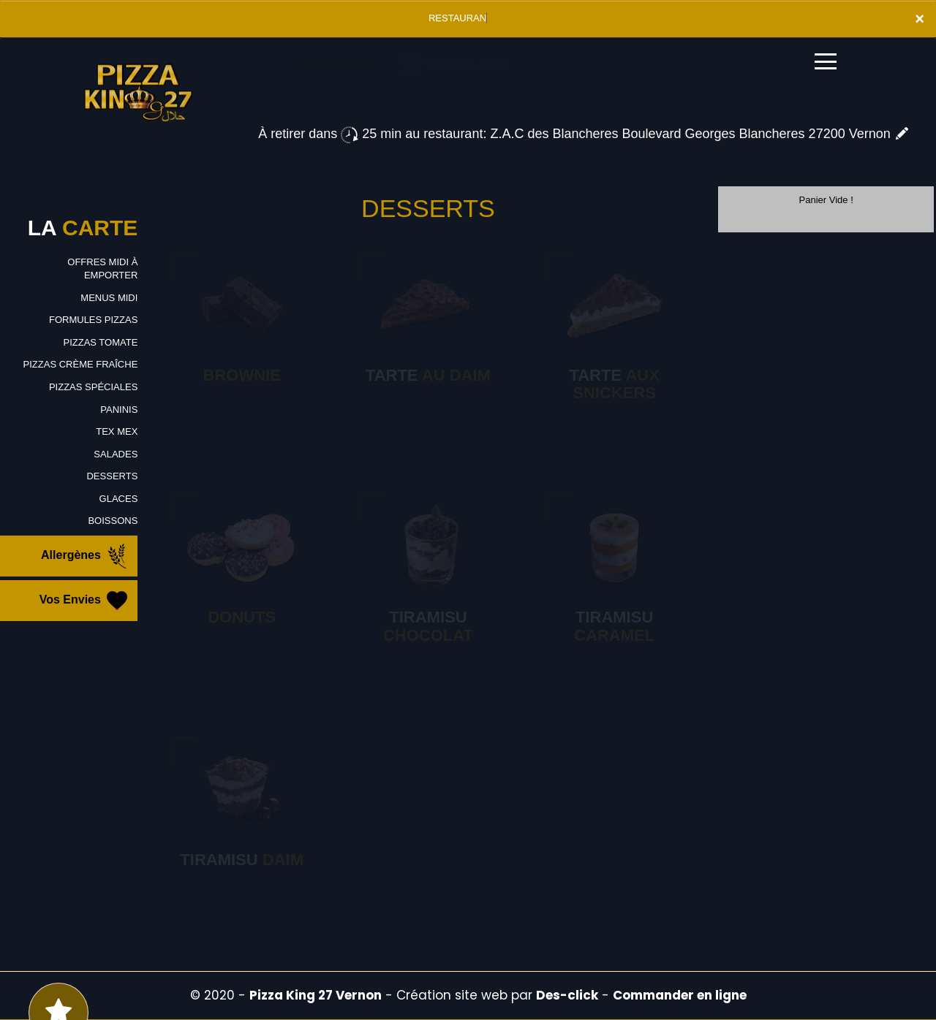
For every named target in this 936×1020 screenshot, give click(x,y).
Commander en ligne (680, 995)
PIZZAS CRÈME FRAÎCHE (80, 364)
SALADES (115, 454)
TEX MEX (116, 431)
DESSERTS (111, 476)
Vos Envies (85, 600)
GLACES (118, 498)
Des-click (567, 995)
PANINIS (118, 409)
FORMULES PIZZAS (93, 319)
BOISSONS (112, 520)
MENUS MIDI (108, 297)
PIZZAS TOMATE (100, 342)
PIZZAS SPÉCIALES (93, 386)
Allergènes (85, 556)
